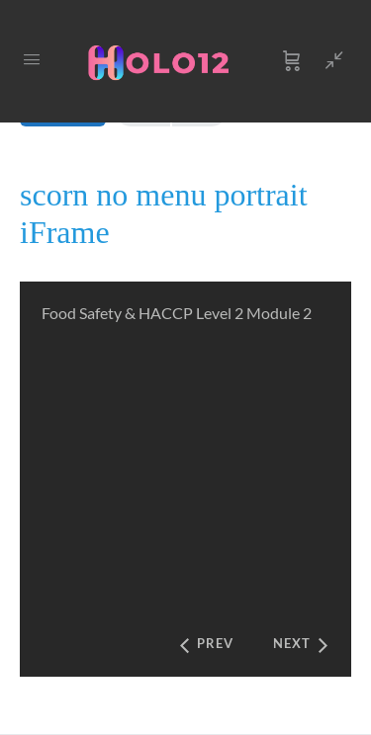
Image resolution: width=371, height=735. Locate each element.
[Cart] (292, 61)
